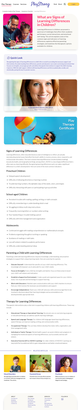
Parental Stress (35, 374)
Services (23, 4)
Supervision (14, 401)
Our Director (14, 398)
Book (55, 4)
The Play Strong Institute (48, 405)
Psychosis (58, 374)
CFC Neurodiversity (48, 402)
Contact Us (14, 403)
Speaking (13, 400)
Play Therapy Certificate (31, 399)
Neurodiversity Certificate (31, 402)
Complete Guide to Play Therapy (11, 11)
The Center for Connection (48, 399)
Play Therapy (6, 4)
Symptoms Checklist (27, 11)
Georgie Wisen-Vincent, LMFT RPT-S (41, 107)
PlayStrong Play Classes (32, 405)
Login (73, 4)
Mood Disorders (10, 374)
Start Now (40, 141)
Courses (16, 4)
